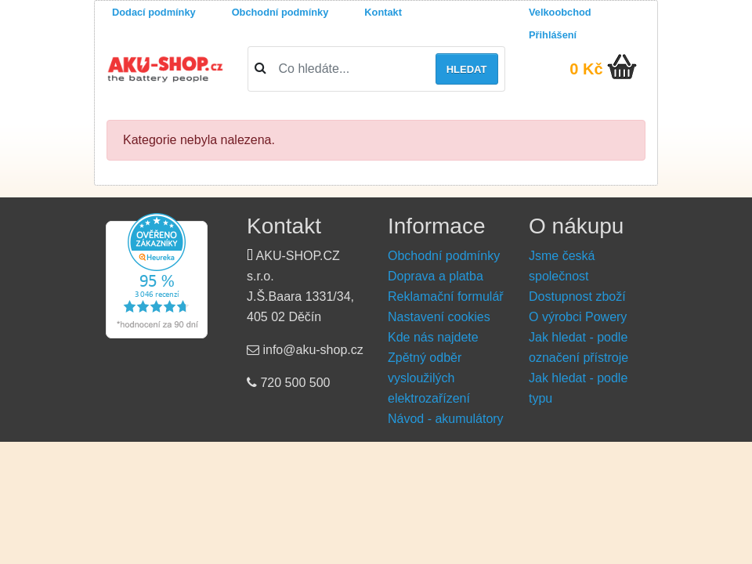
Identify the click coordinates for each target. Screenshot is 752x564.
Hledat (466, 69)
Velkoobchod (560, 12)
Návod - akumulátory (446, 418)
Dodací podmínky (154, 12)
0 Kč (585, 69)
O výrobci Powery (578, 317)
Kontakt (383, 12)
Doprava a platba (435, 276)
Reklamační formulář (446, 296)
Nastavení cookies (439, 317)
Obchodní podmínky (280, 12)
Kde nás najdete (433, 337)
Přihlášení (553, 35)
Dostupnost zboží (577, 296)
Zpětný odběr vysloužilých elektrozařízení (429, 378)
